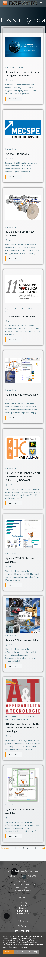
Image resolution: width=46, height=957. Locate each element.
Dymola (8, 67)
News (20, 67)
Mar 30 (9, 80)
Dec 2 (8, 818)
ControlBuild (22, 716)
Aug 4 (8, 321)
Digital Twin (9, 309)
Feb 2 (8, 485)
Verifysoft (26, 719)
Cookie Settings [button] (32, 952)
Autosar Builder (11, 716)
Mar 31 (9, 736)
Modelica (31, 309)
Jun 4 (8, 399)
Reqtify (19, 719)
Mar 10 (9, 158)
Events (14, 67)
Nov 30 (9, 240)
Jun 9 (8, 645)
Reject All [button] (19, 952)
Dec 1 (8, 567)
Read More (23, 947)
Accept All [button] (8, 952)
